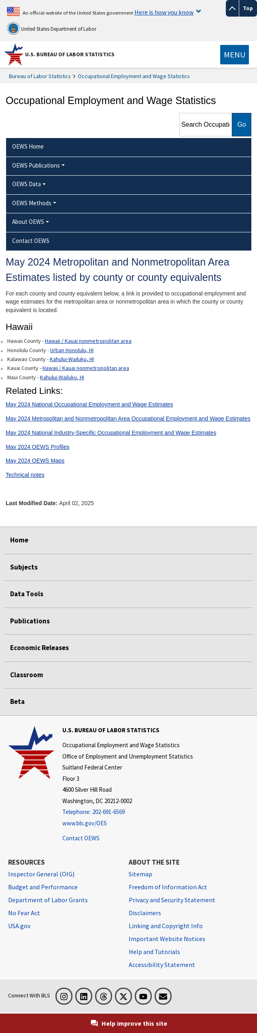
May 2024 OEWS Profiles (38, 447)
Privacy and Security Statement (172, 900)
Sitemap (140, 874)
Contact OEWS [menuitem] (30, 240)
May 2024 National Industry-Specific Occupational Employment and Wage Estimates (111, 432)
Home (19, 540)
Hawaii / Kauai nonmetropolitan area (88, 340)
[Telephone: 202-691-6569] (127, 812)
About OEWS (28, 221)
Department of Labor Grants (48, 900)
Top (248, 8)
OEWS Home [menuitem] (28, 146)
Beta (17, 701)
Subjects (24, 567)
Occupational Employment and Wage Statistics (134, 76)
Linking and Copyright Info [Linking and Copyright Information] (166, 926)
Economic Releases (39, 647)
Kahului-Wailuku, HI (72, 359)
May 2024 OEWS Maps (35, 460)
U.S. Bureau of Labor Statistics (70, 54)
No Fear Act (24, 913)
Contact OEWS (81, 838)
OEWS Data (26, 184)
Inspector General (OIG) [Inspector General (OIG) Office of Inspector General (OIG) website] (41, 874)
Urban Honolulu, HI (71, 350)
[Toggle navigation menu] (234, 54)
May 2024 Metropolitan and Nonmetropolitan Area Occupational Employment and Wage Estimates (128, 418)
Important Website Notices (167, 939)
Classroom (26, 674)
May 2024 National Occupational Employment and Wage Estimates (89, 404)
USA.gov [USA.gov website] (19, 926)
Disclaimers (145, 913)
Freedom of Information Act (168, 887)
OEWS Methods (31, 203)
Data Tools (26, 593)
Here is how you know (163, 12)
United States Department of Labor (51, 28)
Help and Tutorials (154, 952)
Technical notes (25, 475)
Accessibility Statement (162, 965)
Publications (30, 620)
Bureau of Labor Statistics (40, 76)
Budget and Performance (43, 887)
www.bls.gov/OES (84, 823)
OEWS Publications (36, 165)
